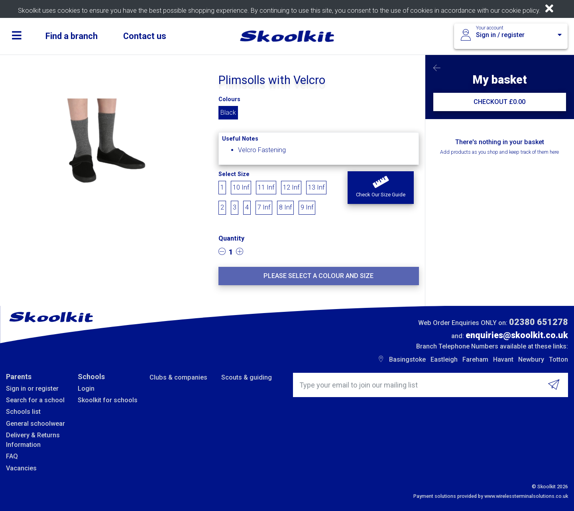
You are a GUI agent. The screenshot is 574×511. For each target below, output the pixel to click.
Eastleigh (444, 359)
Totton (558, 359)
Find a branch (71, 36)
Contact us (144, 36)
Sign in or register (32, 388)
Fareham (475, 359)
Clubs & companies (178, 377)
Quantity (231, 238)
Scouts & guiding (246, 377)
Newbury (531, 359)
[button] (381, 187)
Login (86, 388)
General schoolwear (35, 423)
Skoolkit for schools (108, 400)
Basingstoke (407, 359)
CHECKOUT (499, 102)
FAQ (12, 456)
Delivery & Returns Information (33, 439)
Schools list (23, 411)
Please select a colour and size (318, 276)
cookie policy (520, 10)
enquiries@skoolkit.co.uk (517, 335)
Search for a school (35, 400)
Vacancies (21, 468)
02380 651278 (538, 322)
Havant (503, 359)
